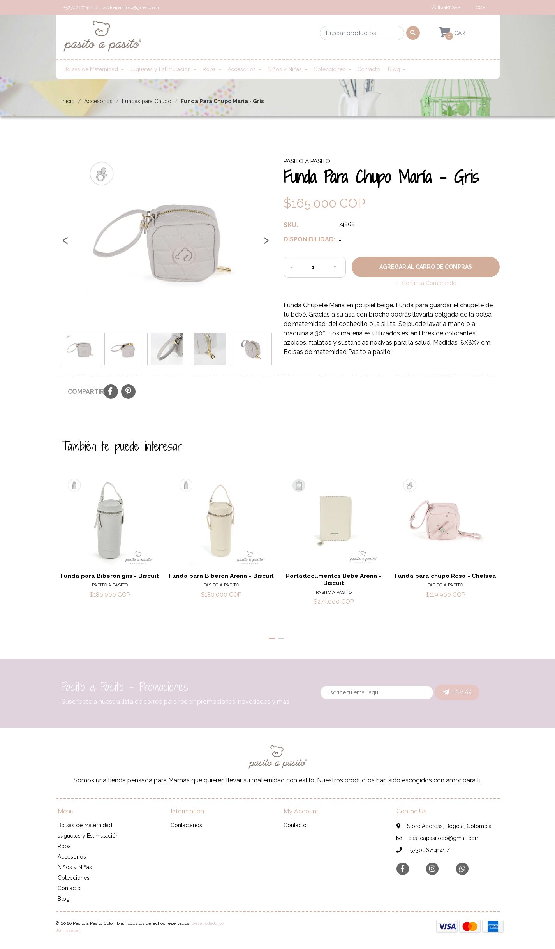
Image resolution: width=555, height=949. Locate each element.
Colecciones (329, 69)
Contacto (368, 69)
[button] (480, 7)
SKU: (291, 225)
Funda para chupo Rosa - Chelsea (445, 575)
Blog (394, 69)
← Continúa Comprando (425, 283)
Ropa (209, 69)
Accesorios (241, 69)
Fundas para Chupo (146, 101)
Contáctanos (186, 825)
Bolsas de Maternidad (90, 69)
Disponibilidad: (308, 239)
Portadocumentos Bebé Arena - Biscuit (333, 579)
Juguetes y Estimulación (160, 69)
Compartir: (83, 391)
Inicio (68, 101)
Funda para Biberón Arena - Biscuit (221, 575)
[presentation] (65, 243)
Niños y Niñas (285, 69)
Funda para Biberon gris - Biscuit (109, 575)
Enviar (457, 692)
